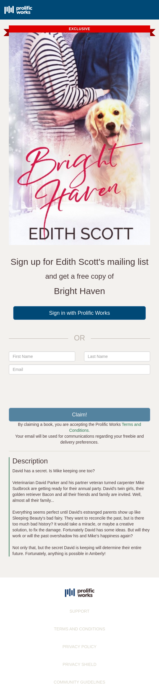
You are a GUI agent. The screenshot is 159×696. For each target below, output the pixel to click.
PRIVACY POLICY (79, 646)
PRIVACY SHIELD (79, 664)
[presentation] (79, 388)
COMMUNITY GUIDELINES (79, 682)
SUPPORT (79, 611)
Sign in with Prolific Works (79, 313)
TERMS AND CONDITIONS (79, 629)
